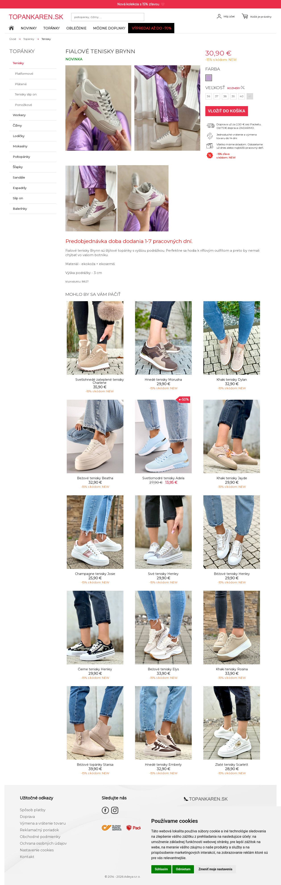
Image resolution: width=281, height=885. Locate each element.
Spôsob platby (33, 810)
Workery (19, 115)
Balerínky (20, 208)
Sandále (19, 177)
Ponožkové (23, 105)
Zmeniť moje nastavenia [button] (215, 869)
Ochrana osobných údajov (43, 843)
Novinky (29, 28)
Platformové (24, 73)
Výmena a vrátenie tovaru (43, 823)
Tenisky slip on (26, 94)
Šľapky (18, 167)
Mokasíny (20, 146)
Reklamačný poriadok (39, 830)
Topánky (51, 28)
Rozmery (235, 88)
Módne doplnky (109, 28)
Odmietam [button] (183, 869)
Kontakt (27, 857)
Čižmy (17, 125)
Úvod (12, 39)
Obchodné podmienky (40, 837)
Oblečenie (76, 28)
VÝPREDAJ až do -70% (151, 28)
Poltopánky (21, 156)
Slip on (18, 198)
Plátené (21, 84)
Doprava (27, 817)
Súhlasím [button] (161, 869)
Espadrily (19, 188)
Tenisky (18, 63)
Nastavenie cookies (37, 850)
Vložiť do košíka (226, 111)
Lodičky (18, 136)
